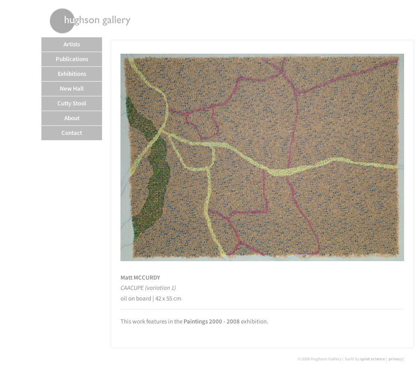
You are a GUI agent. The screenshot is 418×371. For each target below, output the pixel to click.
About (72, 118)
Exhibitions (72, 74)
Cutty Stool (71, 103)
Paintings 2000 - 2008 (212, 321)
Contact (71, 133)
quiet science (372, 359)
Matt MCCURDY (140, 277)
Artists (72, 44)
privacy (395, 359)
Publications (72, 59)
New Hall (72, 88)
